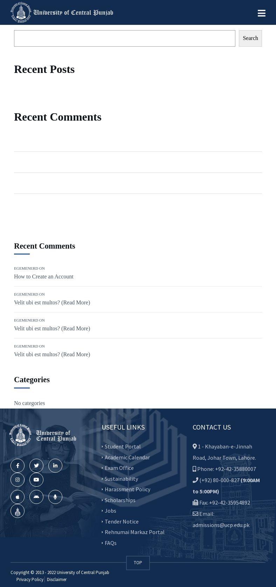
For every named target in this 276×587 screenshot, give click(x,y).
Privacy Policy (29, 579)
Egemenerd (27, 141)
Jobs (110, 510)
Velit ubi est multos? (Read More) (86, 162)
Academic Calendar (127, 456)
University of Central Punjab (83, 572)
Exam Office (119, 467)
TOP (138, 563)
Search (250, 38)
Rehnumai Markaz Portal (135, 531)
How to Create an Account (78, 141)
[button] (261, 13)
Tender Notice (122, 521)
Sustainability (121, 478)
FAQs (111, 542)
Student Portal (123, 446)
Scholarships (120, 499)
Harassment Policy (127, 489)
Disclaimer (56, 579)
